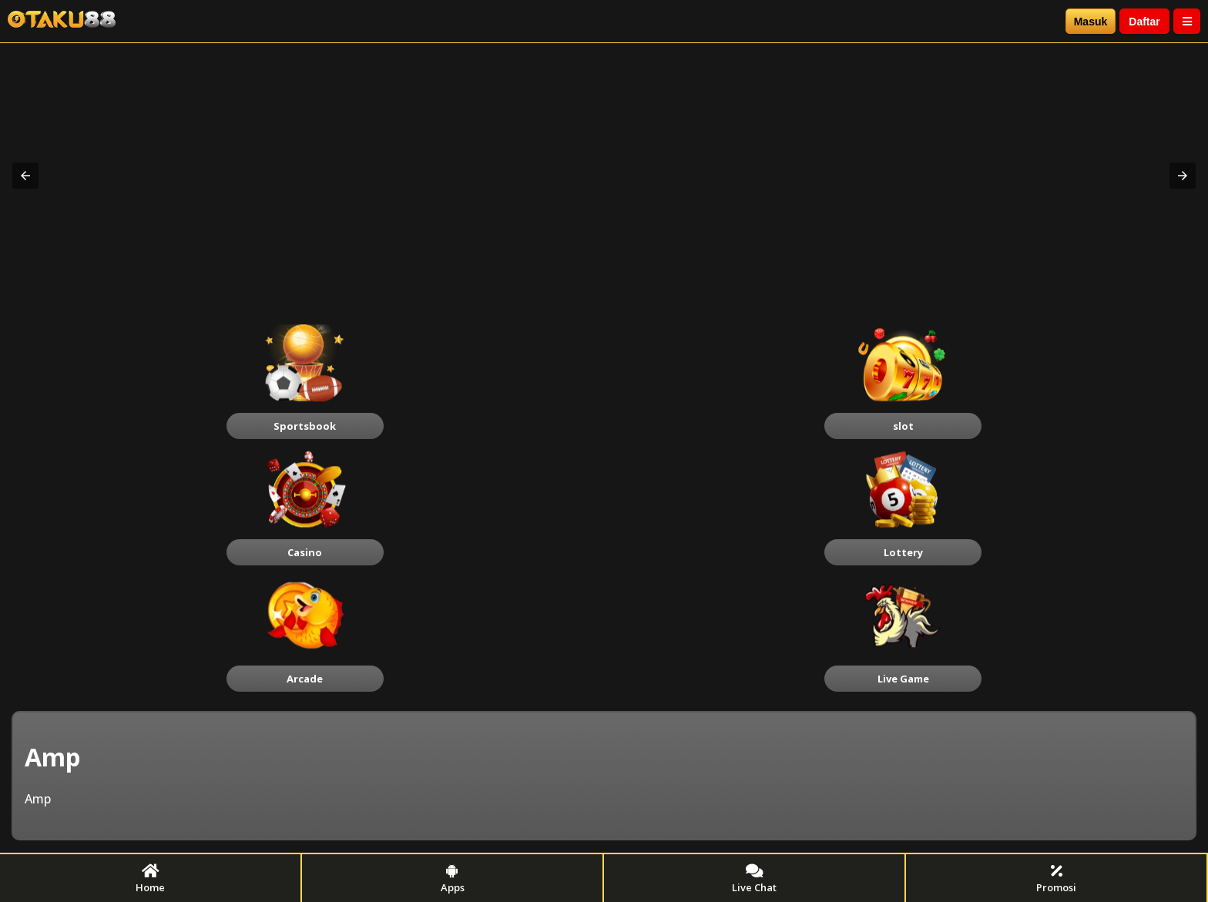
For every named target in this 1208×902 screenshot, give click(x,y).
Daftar (1144, 21)
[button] (25, 176)
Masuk (1091, 21)
